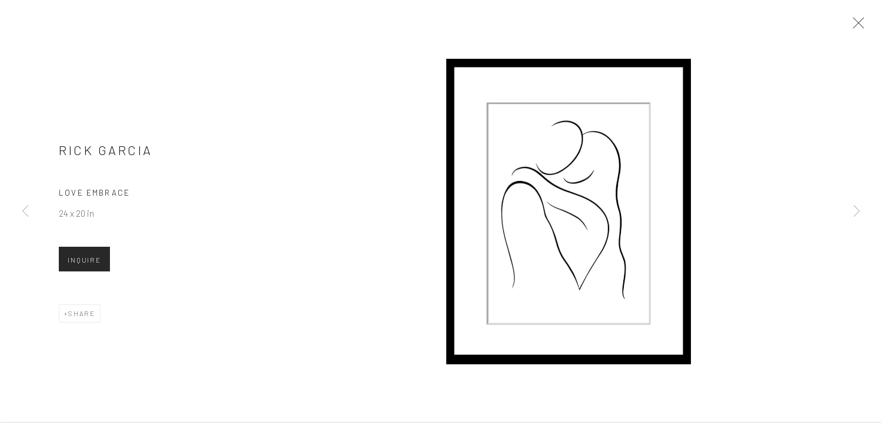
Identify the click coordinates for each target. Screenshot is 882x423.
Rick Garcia (106, 154)
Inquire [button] (84, 264)
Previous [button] (25, 211)
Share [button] (81, 318)
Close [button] (858, 26)
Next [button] (856, 211)
